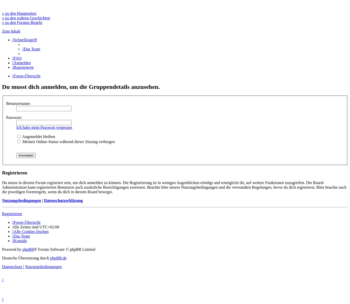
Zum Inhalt (11, 31)
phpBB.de (58, 258)
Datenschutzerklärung (63, 200)
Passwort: (14, 117)
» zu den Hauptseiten (19, 13)
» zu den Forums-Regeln (22, 22)
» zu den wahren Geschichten (26, 18)
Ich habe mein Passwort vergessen (44, 127)
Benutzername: (18, 103)
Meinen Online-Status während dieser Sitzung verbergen (66, 142)
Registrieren (12, 214)
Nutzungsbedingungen (21, 200)
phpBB (28, 249)
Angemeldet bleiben (36, 136)
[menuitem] (31, 49)
